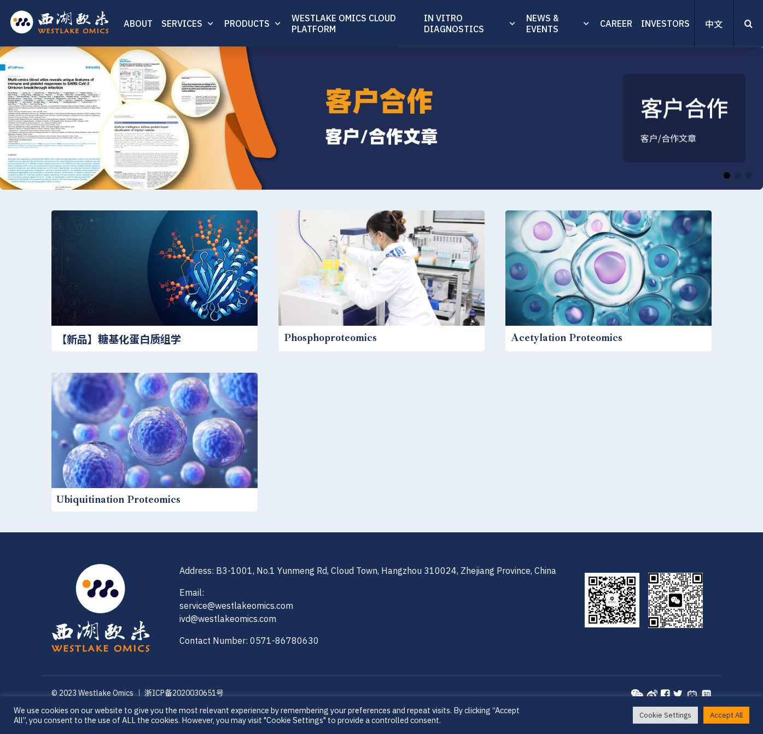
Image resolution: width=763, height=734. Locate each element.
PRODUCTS (247, 23)
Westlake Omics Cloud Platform (344, 23)
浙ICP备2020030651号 (184, 693)
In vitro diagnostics (454, 23)
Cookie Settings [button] (665, 715)
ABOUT (138, 23)
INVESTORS (665, 23)
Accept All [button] (726, 715)
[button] (727, 175)
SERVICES (181, 23)
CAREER (616, 23)
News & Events (542, 23)
